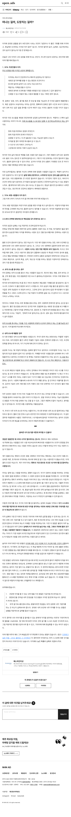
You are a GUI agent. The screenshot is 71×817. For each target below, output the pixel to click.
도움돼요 (27, 685)
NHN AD (6, 767)
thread (13, 796)
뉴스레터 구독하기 (11, 753)
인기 (26, 10)
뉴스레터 (44, 773)
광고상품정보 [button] (41, 10)
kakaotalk (20, 796)
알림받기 (35, 672)
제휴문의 (24, 773)
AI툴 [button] (49, 10)
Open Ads (8, 3)
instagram (5, 796)
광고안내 (53, 773)
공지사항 (15, 773)
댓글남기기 (63, 714)
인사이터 (32, 10)
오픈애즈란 (5, 773)
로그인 (67, 3)
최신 (22, 10)
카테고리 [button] (6, 10)
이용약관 (4, 792)
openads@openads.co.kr (51, 784)
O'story (16, 9)
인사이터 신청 (34, 773)
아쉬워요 (43, 685)
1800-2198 (33, 784)
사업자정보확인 (26, 782)
